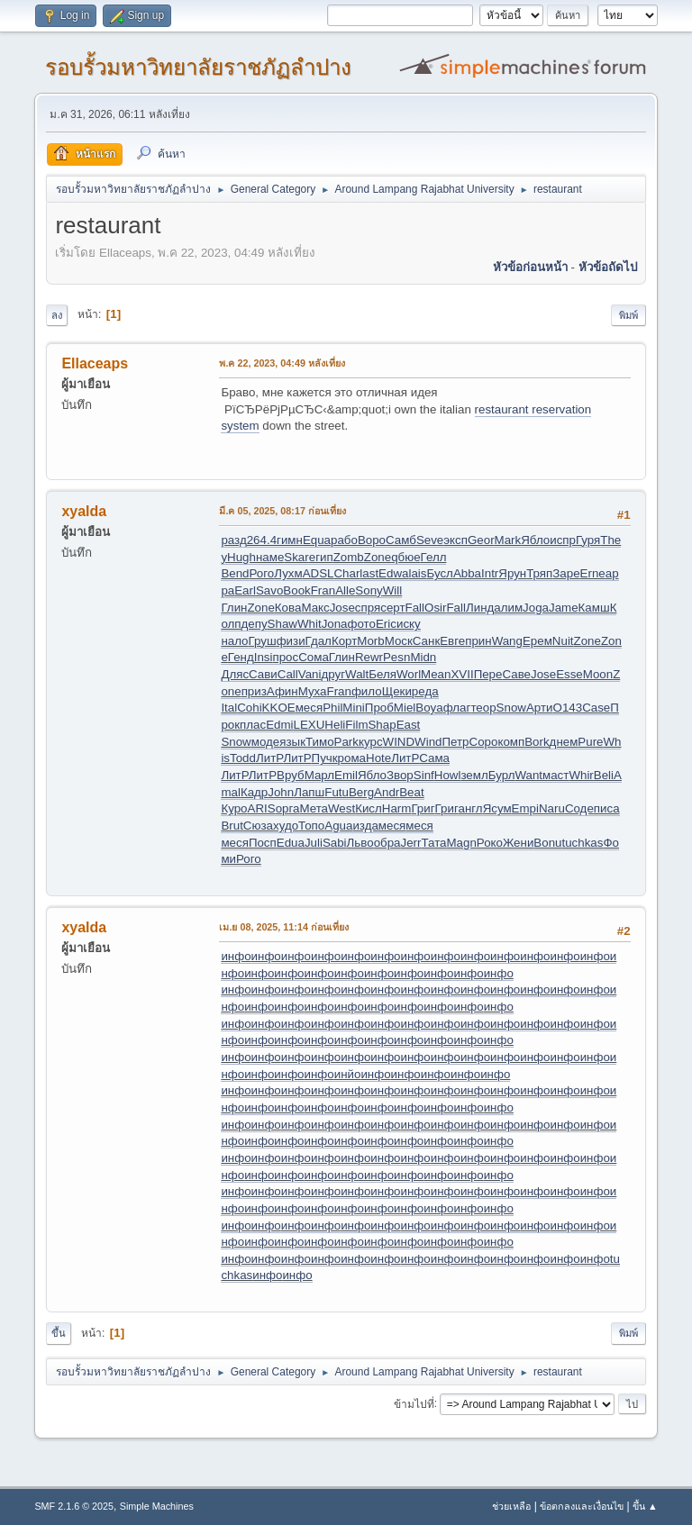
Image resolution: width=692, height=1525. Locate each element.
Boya (428, 707)
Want (528, 775)
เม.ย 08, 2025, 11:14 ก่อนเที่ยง (284, 926)
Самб (401, 540)
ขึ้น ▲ (645, 1506)
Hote (378, 758)
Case (596, 707)
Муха (312, 691)
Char (346, 573)
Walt (357, 674)
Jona (335, 624)
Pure (590, 742)
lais (417, 573)
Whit (309, 624)
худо (285, 825)
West (341, 808)
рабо (344, 540)
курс (371, 742)
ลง (56, 315)
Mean (436, 674)
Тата (433, 842)
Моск (399, 641)
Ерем (537, 641)
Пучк (325, 758)
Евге (452, 641)
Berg (361, 792)
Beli (604, 775)
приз (254, 691)
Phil (332, 707)
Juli (314, 842)
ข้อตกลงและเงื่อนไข (582, 1506)
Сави (263, 674)
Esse (569, 674)
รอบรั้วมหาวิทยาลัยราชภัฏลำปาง (198, 67)
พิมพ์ (628, 315)
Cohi (249, 707)
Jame (563, 607)
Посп (263, 842)
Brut (231, 825)
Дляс (235, 674)
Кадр (254, 792)
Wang (507, 641)
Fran (323, 590)
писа (607, 808)
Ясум (497, 808)
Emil (346, 775)
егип (321, 557)
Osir (435, 607)
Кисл (368, 808)
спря (367, 607)
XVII (462, 674)
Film (356, 724)
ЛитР (269, 758)
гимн (290, 540)
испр (563, 540)
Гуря (588, 540)
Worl (408, 674)
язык (292, 742)
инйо (347, 1074)
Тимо (319, 742)
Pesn (396, 657)
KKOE (279, 707)
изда (365, 825)
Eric (386, 624)
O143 (568, 707)
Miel (404, 707)
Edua (291, 842)
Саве (516, 674)
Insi (263, 657)
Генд (241, 657)
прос (285, 657)
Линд (480, 607)
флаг (457, 707)
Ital (229, 707)
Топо (311, 825)
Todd (243, 758)
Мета (313, 808)
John (281, 792)
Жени (518, 842)
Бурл (501, 775)
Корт (344, 641)
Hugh (241, 557)
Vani (310, 674)
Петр (455, 742)
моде (265, 742)
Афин (282, 691)
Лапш (309, 792)
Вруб (291, 775)
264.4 (262, 540)
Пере (488, 674)
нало (234, 641)
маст (555, 775)
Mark (508, 540)
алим (508, 607)
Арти (539, 707)
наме (270, 557)
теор (483, 707)
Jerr (411, 842)
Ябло (535, 540)
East (408, 724)
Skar (296, 557)
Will (392, 590)
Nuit (563, 641)
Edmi (279, 724)
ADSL (318, 573)
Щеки (397, 691)
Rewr (369, 657)
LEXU (309, 724)
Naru (552, 808)
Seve (429, 540)
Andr (386, 792)
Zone (377, 557)
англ (471, 808)
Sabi (335, 842)
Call (288, 674)
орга (288, 808)
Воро (372, 540)
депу (254, 624)
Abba (467, 573)
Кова (288, 607)
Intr (489, 573)
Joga (536, 607)
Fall (414, 607)
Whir (581, 775)
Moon (598, 674)
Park (346, 742)
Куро (234, 808)
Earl (245, 590)
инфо (235, 956)
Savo (269, 590)
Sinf (424, 775)
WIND (399, 742)
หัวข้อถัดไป (607, 267)
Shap (382, 724)
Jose (342, 607)
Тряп (539, 573)
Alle (345, 590)
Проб (379, 707)
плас (253, 724)
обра (387, 842)
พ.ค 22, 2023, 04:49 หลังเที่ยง (282, 363)
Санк (426, 641)
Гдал (318, 641)
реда (425, 691)
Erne (593, 573)
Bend (235, 573)
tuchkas (582, 842)
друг (333, 674)
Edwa (393, 573)
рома (352, 758)
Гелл (434, 557)
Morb (370, 641)
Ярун (512, 573)
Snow (511, 707)
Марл (319, 775)
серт (392, 607)
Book (296, 590)
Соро (483, 742)
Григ (422, 808)
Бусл (439, 573)
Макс (315, 607)
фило (366, 691)
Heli (334, 724)
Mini (353, 707)
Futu (336, 792)
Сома (313, 657)
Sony (368, 590)
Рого (262, 573)
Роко (490, 842)
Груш (263, 641)
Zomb (348, 557)
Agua (338, 825)
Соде (579, 808)
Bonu (547, 842)
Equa (317, 540)
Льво (360, 842)
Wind (428, 742)
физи (291, 641)
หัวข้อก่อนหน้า (530, 267)
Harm (397, 808)
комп (510, 742)
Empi (525, 808)
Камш (594, 607)
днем (564, 742)
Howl (447, 775)
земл (473, 775)
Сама (434, 758)
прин (478, 641)
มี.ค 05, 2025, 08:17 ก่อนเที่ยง (282, 510)
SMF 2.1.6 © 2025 (74, 1506)
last (369, 573)
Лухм (288, 573)
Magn (462, 842)
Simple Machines (157, 1506)
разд (233, 540)
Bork (536, 742)
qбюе (405, 557)
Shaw (282, 624)
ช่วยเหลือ (511, 1506)
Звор (400, 775)
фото (362, 624)
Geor (481, 540)
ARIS (262, 808)
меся (309, 707)
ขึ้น (58, 1333)
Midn (423, 657)
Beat (411, 792)
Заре (565, 573)
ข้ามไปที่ (414, 1403)
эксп (455, 540)
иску (408, 624)
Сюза (258, 825)
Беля (382, 674)
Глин (234, 607)
